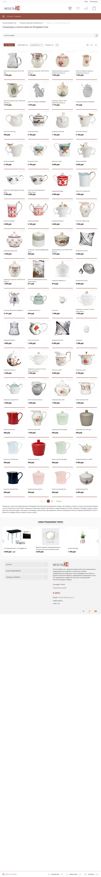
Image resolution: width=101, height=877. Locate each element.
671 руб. (38, 285)
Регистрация (93, 1)
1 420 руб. (86, 315)
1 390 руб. (72, 552)
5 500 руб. (9, 552)
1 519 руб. (14, 106)
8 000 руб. (86, 285)
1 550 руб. (86, 404)
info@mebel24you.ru (66, 597)
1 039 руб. (62, 77)
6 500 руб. (86, 255)
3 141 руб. (14, 315)
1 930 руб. (86, 226)
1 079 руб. (38, 106)
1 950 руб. (14, 255)
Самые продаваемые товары (50, 522)
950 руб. (14, 136)
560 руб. (38, 255)
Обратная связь (9, 874)
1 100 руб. (62, 136)
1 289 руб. (14, 285)
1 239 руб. (14, 77)
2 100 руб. (86, 136)
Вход (86, 1)
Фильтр (9, 45)
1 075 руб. (62, 255)
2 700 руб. (38, 136)
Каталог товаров (11, 16)
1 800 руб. (14, 345)
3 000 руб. (62, 166)
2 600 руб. (86, 166)
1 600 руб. (14, 404)
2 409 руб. (86, 494)
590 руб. (62, 434)
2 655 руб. (40, 552)
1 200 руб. (38, 345)
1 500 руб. (38, 196)
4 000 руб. (62, 375)
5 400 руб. (86, 464)
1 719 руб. (62, 106)
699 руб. (38, 315)
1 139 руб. (38, 77)
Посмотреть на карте (59, 587)
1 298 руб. (62, 315)
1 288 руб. (86, 345)
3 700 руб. (86, 375)
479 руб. (62, 285)
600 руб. (14, 434)
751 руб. (86, 106)
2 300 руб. (14, 196)
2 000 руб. (62, 196)
